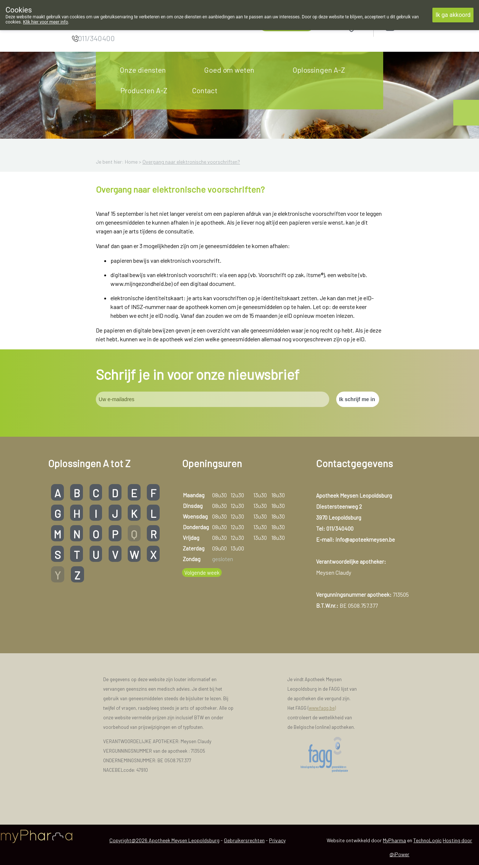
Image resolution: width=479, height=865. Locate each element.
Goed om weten (229, 69)
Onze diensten (143, 69)
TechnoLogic (427, 840)
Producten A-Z (143, 90)
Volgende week (201, 572)
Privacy (277, 840)
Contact (204, 90)
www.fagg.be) (322, 708)
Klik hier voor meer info (45, 22)
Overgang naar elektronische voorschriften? (191, 162)
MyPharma (394, 840)
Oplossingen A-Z (319, 69)
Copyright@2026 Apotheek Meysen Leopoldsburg (164, 840)
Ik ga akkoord (453, 14)
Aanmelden (416, 26)
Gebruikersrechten (244, 840)
